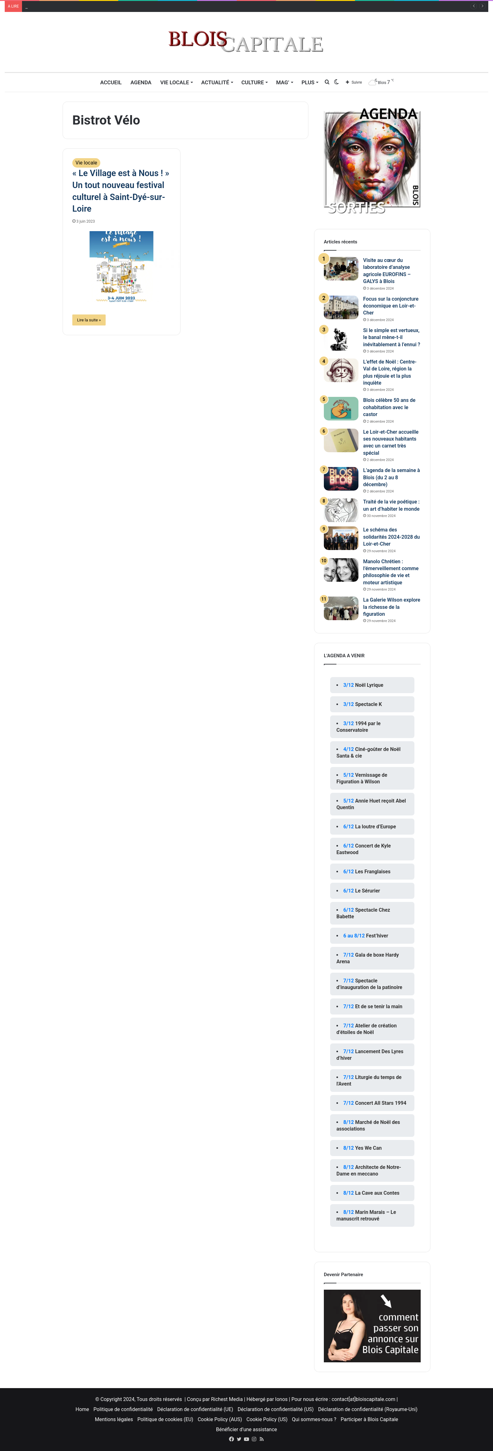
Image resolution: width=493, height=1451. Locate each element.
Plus (308, 82)
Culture (252, 82)
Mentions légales (114, 1419)
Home (82, 1409)
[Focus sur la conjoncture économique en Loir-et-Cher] (341, 307)
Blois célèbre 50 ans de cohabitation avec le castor (389, 407)
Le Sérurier (367, 891)
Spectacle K (368, 704)
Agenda (141, 82)
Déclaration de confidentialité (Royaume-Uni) (368, 1409)
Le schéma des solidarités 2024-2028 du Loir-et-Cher (391, 537)
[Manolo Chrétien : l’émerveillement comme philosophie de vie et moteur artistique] (341, 570)
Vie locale (174, 82)
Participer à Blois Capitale (369, 1419)
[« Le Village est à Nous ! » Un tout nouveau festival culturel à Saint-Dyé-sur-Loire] (121, 266)
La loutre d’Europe (375, 827)
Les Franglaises (372, 872)
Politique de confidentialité (123, 1409)
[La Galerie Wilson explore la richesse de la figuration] (341, 608)
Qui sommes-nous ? (314, 1419)
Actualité (215, 82)
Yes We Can (368, 1148)
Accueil (111, 82)
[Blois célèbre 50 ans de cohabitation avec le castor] (341, 408)
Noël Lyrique (369, 685)
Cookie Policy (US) (267, 1419)
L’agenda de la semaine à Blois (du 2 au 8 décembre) (391, 477)
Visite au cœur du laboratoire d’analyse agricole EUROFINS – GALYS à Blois (108, 6)
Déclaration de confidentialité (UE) (195, 1409)
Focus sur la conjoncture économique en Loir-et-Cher (390, 306)
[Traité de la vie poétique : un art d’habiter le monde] (341, 510)
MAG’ (282, 82)
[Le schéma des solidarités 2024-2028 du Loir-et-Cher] (341, 538)
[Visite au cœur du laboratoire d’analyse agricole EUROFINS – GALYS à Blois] (341, 269)
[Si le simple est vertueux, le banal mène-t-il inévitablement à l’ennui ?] (341, 339)
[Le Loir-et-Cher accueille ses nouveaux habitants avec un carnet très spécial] (341, 440)
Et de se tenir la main (378, 1006)
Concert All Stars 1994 (380, 1103)
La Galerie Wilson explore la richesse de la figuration (391, 607)
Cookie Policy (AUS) (220, 1419)
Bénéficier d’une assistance (246, 1429)
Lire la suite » (89, 320)
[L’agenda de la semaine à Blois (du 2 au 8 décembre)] (341, 479)
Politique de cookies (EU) (165, 1419)
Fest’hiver (377, 936)
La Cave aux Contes (377, 1193)
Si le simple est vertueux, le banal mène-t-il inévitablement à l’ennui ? (391, 337)
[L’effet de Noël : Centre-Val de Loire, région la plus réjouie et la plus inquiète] (341, 370)
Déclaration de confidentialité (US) (276, 1409)
